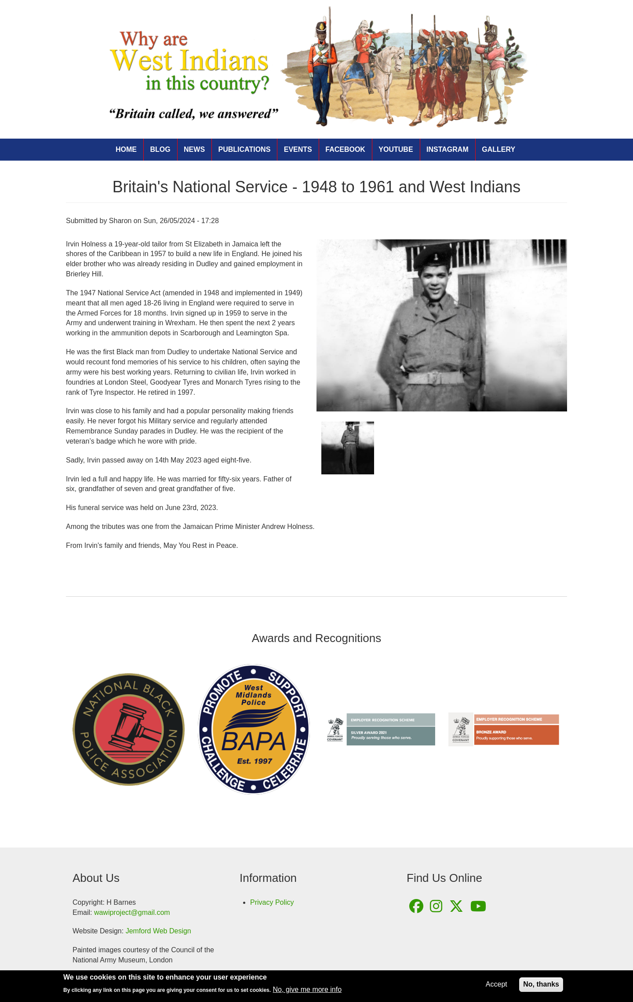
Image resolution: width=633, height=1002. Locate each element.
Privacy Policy (272, 902)
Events (298, 149)
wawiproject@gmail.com (132, 912)
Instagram (447, 149)
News (194, 149)
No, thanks (541, 985)
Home (126, 149)
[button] (441, 325)
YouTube (395, 149)
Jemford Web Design (158, 931)
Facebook (345, 149)
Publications (244, 149)
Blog (160, 149)
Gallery (498, 149)
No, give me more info (307, 991)
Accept (496, 985)
